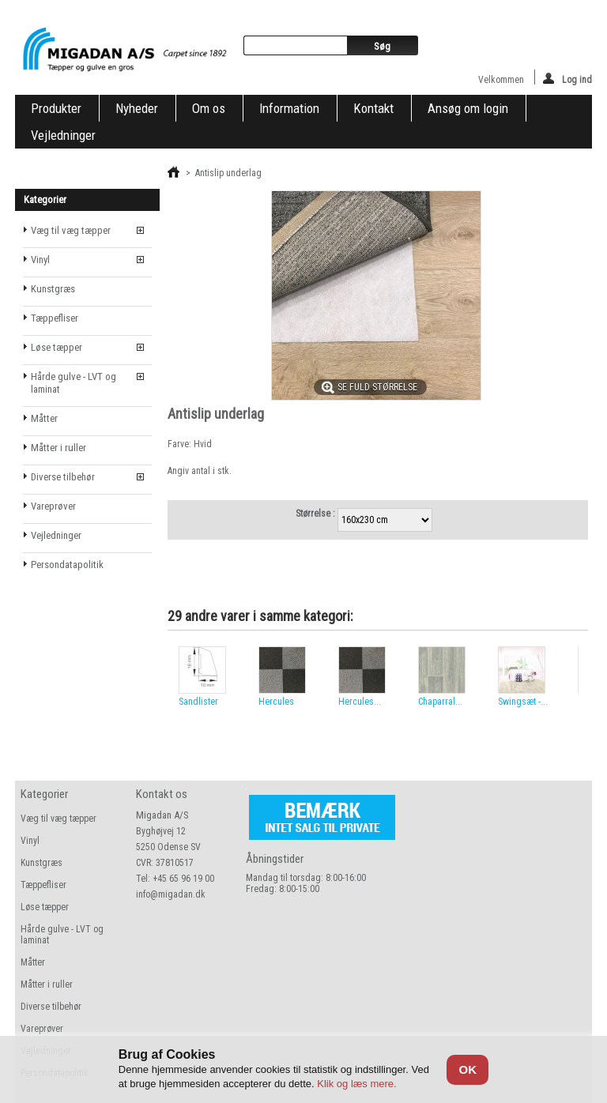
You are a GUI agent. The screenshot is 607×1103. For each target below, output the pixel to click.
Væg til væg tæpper (71, 230)
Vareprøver (53, 506)
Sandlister (198, 701)
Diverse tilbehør (63, 477)
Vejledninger (63, 135)
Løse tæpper (56, 347)
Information (289, 108)
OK (467, 1069)
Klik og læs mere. (356, 1084)
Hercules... (359, 701)
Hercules (276, 701)
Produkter (56, 108)
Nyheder (136, 108)
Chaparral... (440, 701)
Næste (582, 677)
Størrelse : (316, 513)
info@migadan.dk (170, 894)
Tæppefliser (54, 318)
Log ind (567, 79)
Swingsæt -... (523, 701)
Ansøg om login (468, 108)
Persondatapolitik (67, 564)
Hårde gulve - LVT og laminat (73, 383)
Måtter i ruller (58, 448)
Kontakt (373, 108)
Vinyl (40, 259)
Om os (208, 108)
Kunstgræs (53, 289)
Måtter (44, 418)
